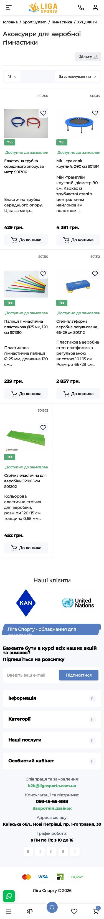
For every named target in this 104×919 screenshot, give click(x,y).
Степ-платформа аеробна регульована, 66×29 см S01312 (77, 327)
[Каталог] (8, 911)
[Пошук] (52, 907)
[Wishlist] (43, 113)
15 (12, 76)
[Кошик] (95, 911)
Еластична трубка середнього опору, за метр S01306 (24, 166)
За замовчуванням (77, 76)
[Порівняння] (29, 911)
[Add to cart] (26, 239)
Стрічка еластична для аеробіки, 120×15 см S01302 (25, 481)
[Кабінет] (95, 7)
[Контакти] (81, 7)
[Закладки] (74, 911)
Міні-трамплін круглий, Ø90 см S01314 (78, 164)
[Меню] (9, 7)
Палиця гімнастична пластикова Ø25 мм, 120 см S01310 (26, 327)
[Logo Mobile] (43, 7)
